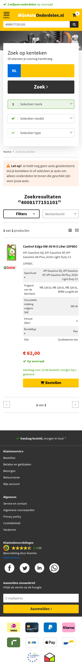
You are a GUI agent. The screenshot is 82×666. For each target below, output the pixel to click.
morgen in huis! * (43, 438)
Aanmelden (41, 608)
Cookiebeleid (11, 523)
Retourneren (11, 477)
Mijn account (11, 484)
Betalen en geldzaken (17, 464)
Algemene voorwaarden (19, 510)
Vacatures (9, 530)
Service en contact (15, 503)
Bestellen (9, 458)
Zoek (41, 86)
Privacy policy (12, 516)
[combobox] (46, 104)
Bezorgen (9, 471)
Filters (21, 213)
